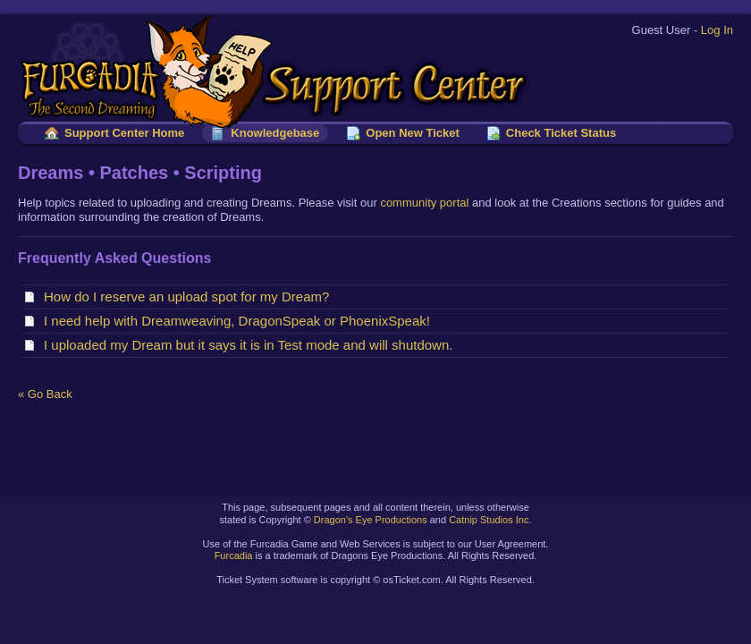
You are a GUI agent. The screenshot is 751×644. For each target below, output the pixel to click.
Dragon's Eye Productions (370, 519)
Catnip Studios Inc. (490, 519)
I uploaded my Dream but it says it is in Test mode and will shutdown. (252, 344)
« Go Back (45, 394)
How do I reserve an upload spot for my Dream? (190, 296)
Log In (717, 30)
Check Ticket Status (561, 133)
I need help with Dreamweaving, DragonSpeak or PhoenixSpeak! (240, 320)
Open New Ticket (413, 133)
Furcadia (234, 555)
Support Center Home (124, 133)
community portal (424, 202)
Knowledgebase (275, 133)
